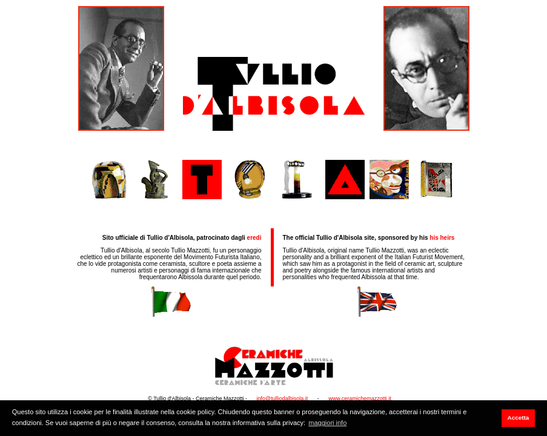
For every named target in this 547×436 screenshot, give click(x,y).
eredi (254, 237)
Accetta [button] (518, 417)
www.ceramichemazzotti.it (359, 398)
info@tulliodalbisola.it (282, 398)
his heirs (441, 237)
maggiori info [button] (327, 422)
